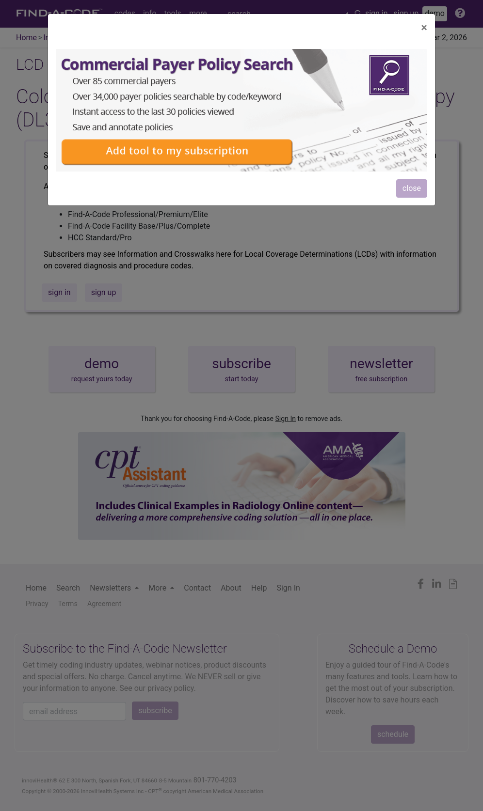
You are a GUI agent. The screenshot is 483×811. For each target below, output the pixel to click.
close (411, 188)
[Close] (424, 27)
